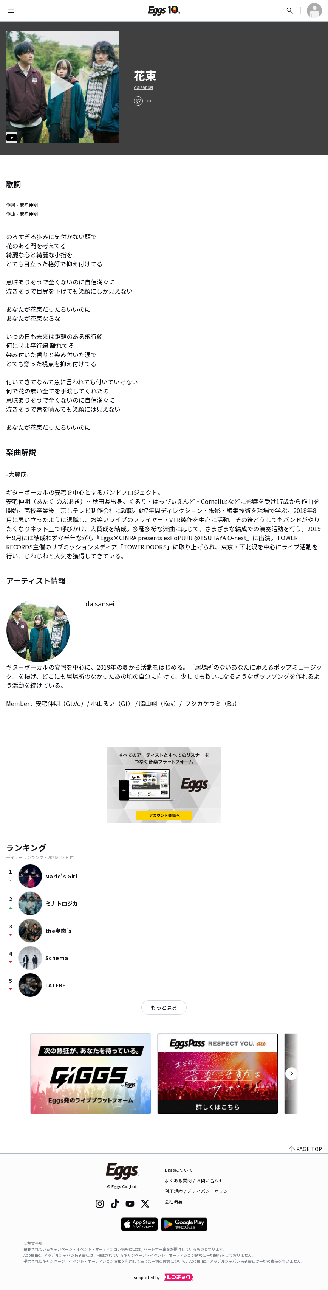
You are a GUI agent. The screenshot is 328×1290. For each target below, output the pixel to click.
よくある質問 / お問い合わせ (194, 1180)
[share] (138, 101)
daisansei (143, 87)
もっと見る (164, 1007)
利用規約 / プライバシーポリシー (199, 1191)
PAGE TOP (305, 1149)
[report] (148, 101)
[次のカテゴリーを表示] (291, 1073)
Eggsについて (179, 1170)
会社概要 (174, 1201)
